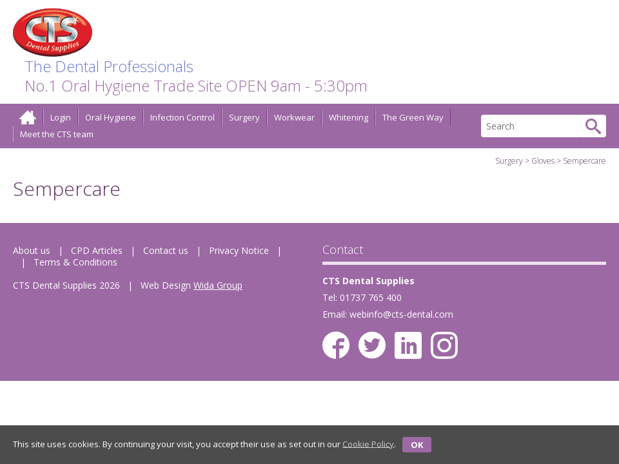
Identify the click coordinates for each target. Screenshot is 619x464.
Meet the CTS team (56, 134)
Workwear (294, 117)
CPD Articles (97, 250)
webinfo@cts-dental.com (401, 314)
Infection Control (182, 117)
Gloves (543, 160)
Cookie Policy (368, 443)
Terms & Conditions (75, 262)
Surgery (244, 117)
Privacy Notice (239, 250)
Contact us (165, 250)
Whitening (348, 117)
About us (31, 250)
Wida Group (217, 285)
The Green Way (413, 117)
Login (60, 117)
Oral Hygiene (110, 117)
